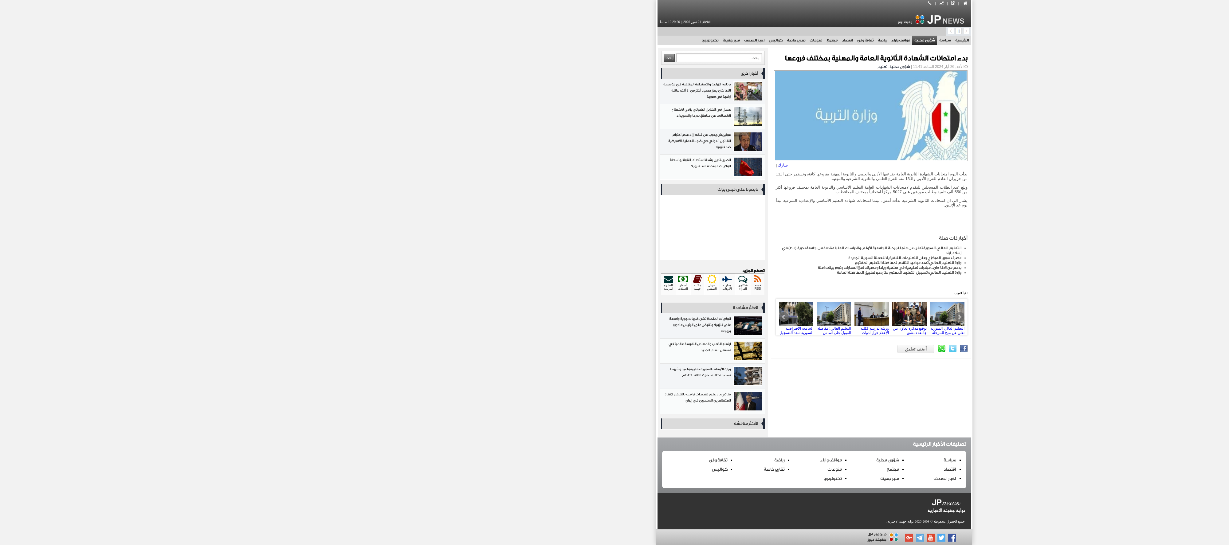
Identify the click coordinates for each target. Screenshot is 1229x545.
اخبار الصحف (554, 40)
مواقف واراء (701, 40)
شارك (583, 165)
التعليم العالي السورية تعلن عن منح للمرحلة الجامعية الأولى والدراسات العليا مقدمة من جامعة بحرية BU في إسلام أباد (747, 317)
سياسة (745, 40)
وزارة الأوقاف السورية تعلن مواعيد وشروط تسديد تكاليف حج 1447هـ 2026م (513, 377)
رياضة (682, 40)
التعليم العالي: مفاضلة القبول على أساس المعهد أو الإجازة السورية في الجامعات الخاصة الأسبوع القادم (634, 317)
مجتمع (632, 40)
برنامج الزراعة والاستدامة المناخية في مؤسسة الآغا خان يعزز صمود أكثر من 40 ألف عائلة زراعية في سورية (513, 92)
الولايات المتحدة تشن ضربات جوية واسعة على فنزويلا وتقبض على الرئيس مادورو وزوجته (513, 327)
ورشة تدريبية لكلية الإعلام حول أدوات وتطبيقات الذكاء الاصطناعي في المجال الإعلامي (672, 317)
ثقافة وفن (666, 40)
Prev (584, 317)
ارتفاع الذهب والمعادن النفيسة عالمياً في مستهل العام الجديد (513, 352)
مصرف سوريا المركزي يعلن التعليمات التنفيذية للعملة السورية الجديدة (705, 258)
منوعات (616, 40)
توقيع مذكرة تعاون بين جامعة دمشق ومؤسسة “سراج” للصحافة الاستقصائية (710, 317)
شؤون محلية (725, 40)
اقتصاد (647, 40)
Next (760, 317)
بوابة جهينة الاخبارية (701, 521)
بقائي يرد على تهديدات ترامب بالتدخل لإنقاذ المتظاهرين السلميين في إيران (513, 402)
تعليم (683, 67)
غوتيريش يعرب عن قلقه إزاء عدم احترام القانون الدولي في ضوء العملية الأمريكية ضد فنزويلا (513, 143)
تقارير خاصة (596, 40)
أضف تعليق (716, 348)
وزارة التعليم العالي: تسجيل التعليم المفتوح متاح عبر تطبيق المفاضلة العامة (699, 272)
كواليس (576, 40)
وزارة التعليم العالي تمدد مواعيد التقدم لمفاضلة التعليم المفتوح (708, 263)
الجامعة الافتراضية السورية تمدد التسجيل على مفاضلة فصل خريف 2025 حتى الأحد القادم (596, 317)
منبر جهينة (531, 40)
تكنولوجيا (510, 40)
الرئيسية (762, 40)
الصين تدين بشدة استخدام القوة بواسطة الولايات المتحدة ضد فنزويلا (513, 168)
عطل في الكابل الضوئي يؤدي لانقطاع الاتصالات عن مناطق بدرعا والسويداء (513, 118)
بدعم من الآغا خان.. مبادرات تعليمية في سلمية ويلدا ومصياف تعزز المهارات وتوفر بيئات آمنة (690, 267)
